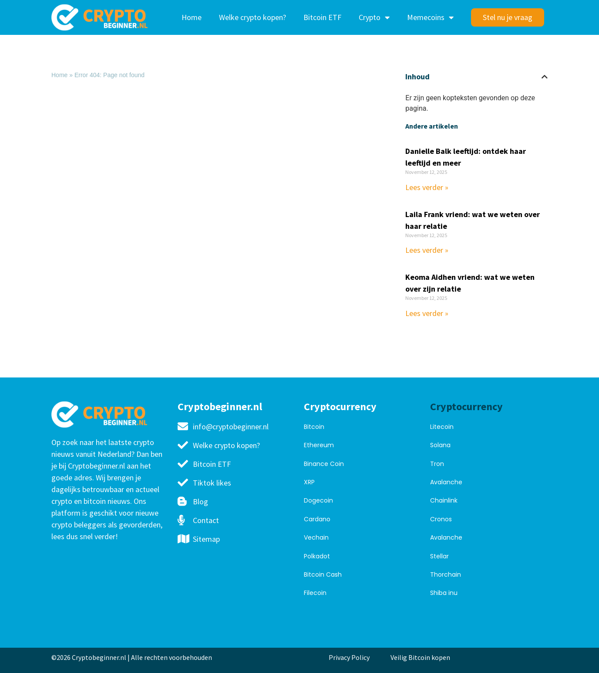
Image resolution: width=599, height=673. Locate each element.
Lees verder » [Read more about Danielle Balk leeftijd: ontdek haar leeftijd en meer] (426, 187)
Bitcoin (314, 426)
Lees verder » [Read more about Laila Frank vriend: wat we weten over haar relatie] (426, 250)
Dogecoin (318, 500)
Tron (437, 463)
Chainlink (444, 500)
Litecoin (442, 426)
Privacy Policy (349, 657)
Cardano (317, 519)
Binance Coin (324, 463)
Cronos (441, 519)
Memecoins (430, 17)
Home (192, 17)
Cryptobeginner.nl (220, 406)
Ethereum (319, 445)
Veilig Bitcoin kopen (421, 657)
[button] (545, 76)
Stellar (439, 556)
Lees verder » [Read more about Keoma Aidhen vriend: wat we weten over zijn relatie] (426, 313)
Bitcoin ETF (322, 17)
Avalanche (446, 482)
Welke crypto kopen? (252, 17)
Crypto (374, 17)
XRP (309, 482)
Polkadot (317, 556)
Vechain (316, 537)
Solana (440, 445)
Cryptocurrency (340, 406)
